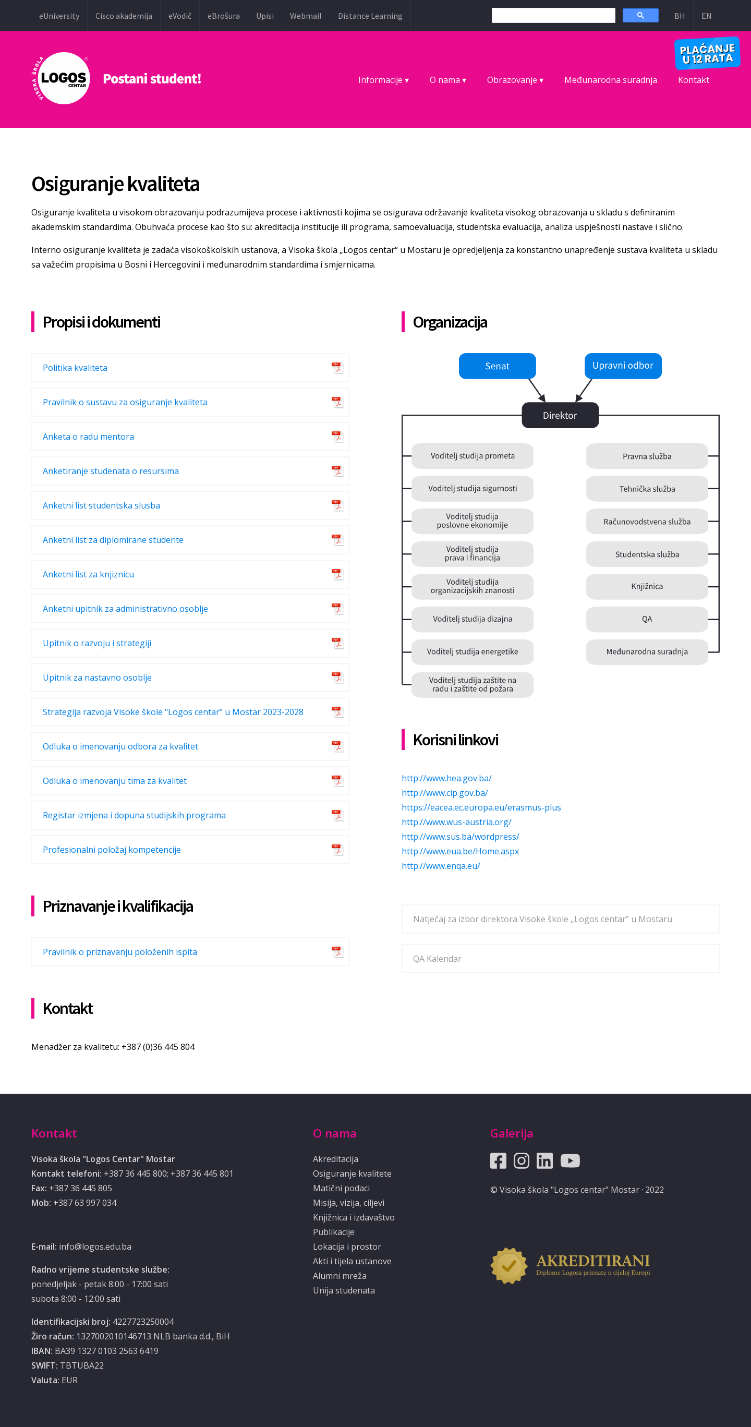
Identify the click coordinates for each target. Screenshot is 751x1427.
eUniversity (59, 15)
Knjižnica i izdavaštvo (354, 1217)
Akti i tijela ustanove (352, 1261)
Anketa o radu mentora (88, 436)
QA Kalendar (437, 958)
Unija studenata (344, 1290)
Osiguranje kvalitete (352, 1173)
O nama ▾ (448, 80)
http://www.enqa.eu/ (441, 866)
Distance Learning (370, 15)
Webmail (306, 15)
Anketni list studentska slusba (101, 505)
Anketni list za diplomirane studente (113, 540)
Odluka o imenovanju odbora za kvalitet (120, 746)
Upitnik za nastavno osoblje (97, 677)
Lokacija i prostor (347, 1246)
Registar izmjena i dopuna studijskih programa (134, 815)
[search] (552, 15)
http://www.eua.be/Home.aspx (460, 851)
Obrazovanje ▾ (515, 80)
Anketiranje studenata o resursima (111, 471)
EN (706, 15)
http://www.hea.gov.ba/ (447, 778)
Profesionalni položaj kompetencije (112, 849)
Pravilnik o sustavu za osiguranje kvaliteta (125, 402)
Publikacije (334, 1232)
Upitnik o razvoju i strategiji (97, 643)
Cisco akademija (123, 15)
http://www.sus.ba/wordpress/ (460, 836)
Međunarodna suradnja (610, 80)
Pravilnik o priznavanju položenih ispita (120, 952)
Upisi (265, 15)
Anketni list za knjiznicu (88, 574)
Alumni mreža (340, 1275)
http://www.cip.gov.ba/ (445, 793)
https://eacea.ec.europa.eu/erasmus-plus (481, 807)
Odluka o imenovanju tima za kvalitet (115, 781)
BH (679, 15)
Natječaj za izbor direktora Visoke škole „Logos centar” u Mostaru (542, 919)
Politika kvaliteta (75, 367)
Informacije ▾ (383, 80)
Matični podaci (341, 1188)
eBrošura (224, 15)
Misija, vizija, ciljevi (348, 1202)
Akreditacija (335, 1159)
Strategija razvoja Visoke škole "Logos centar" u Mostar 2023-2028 (173, 712)
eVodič (179, 15)
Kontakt (693, 80)
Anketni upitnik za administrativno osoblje (125, 608)
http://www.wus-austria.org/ (457, 822)
